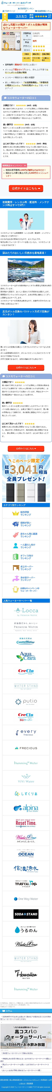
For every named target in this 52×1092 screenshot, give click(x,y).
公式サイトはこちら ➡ (26, 188)
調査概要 (30, 1083)
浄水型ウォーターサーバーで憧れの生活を (17, 1053)
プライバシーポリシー (32, 1080)
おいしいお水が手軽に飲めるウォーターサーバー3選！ (22, 1070)
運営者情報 (4, 1080)
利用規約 (44, 1080)
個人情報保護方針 (15, 1080)
